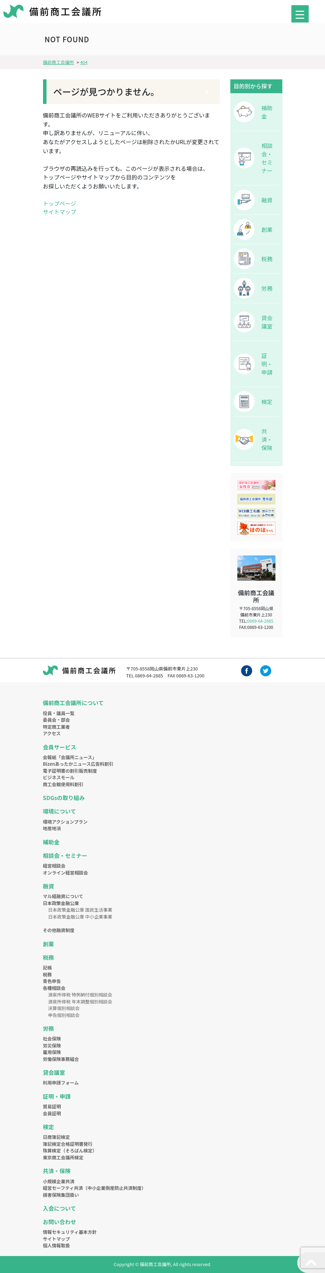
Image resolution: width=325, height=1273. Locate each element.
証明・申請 (267, 363)
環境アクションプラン (65, 821)
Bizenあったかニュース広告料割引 (78, 764)
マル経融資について (63, 896)
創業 (267, 229)
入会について (59, 1208)
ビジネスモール (59, 777)
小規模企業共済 (59, 1181)
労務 (267, 288)
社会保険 (52, 1038)
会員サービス (59, 747)
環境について (59, 811)
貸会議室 (267, 322)
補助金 (267, 112)
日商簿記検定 (56, 1137)
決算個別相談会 (64, 1008)
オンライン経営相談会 (65, 872)
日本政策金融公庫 (61, 903)
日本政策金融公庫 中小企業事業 (80, 916)
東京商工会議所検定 (63, 1157)
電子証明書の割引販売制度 (70, 770)
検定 (267, 401)
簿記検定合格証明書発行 (68, 1144)
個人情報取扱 (56, 1245)
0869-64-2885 (260, 621)
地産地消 (52, 828)
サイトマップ (59, 212)
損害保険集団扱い (61, 1195)
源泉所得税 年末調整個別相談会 (80, 1001)
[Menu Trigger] (300, 14)
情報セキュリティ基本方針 (70, 1232)
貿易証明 (52, 1106)
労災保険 (52, 1045)
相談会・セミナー (267, 158)
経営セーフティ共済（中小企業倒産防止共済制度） (94, 1188)
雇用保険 (52, 1052)
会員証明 (52, 1113)
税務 (267, 259)
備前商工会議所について (73, 703)
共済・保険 (267, 439)
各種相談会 (54, 988)
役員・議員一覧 (59, 713)
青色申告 (52, 981)
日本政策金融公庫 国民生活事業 (80, 909)
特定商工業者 (56, 726)
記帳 (47, 967)
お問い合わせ (59, 1222)
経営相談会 (54, 865)
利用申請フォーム (61, 1082)
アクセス (52, 733)
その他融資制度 (59, 930)
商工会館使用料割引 (63, 784)
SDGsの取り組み (64, 797)
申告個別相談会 (64, 1015)
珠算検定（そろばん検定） (70, 1150)
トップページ (59, 203)
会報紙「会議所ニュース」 (70, 757)
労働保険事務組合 (61, 1059)
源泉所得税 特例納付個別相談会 (80, 994)
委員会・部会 (56, 720)
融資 (267, 200)
